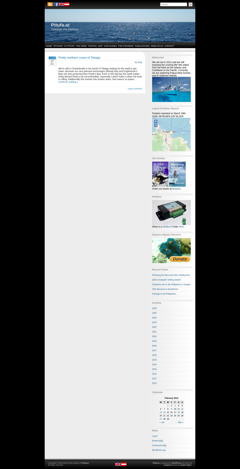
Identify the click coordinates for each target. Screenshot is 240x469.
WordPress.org (159, 450)
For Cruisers (126, 46)
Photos (92, 46)
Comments (159, 445)
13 (161, 412)
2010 (154, 383)
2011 (154, 378)
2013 (154, 369)
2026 (154, 308)
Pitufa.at (60, 25)
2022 (154, 327)
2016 (154, 355)
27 (161, 419)
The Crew (81, 46)
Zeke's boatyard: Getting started (166, 280)
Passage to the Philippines (164, 294)
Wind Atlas (157, 46)
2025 (154, 313)
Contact (169, 46)
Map (100, 46)
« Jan (162, 422)
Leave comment (135, 89)
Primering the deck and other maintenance (171, 275)
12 (182, 409)
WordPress (176, 463)
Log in (155, 436)
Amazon (176, 188)
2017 (154, 350)
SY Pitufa (69, 46)
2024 (154, 318)
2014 (154, 364)
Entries (157, 441)
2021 (154, 332)
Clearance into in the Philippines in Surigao (171, 284)
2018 (154, 346)
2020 (154, 336)
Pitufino (58, 46)
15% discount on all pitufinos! (165, 289)
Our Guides (110, 46)
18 (179, 412)
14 (164, 412)
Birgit (140, 62)
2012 (154, 374)
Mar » (180, 422)
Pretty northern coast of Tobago (79, 57)
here (181, 226)
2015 (154, 360)
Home (49, 46)
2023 (154, 322)
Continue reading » (68, 82)
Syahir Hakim (186, 465)
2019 (154, 341)
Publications (142, 46)
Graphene (168, 465)
